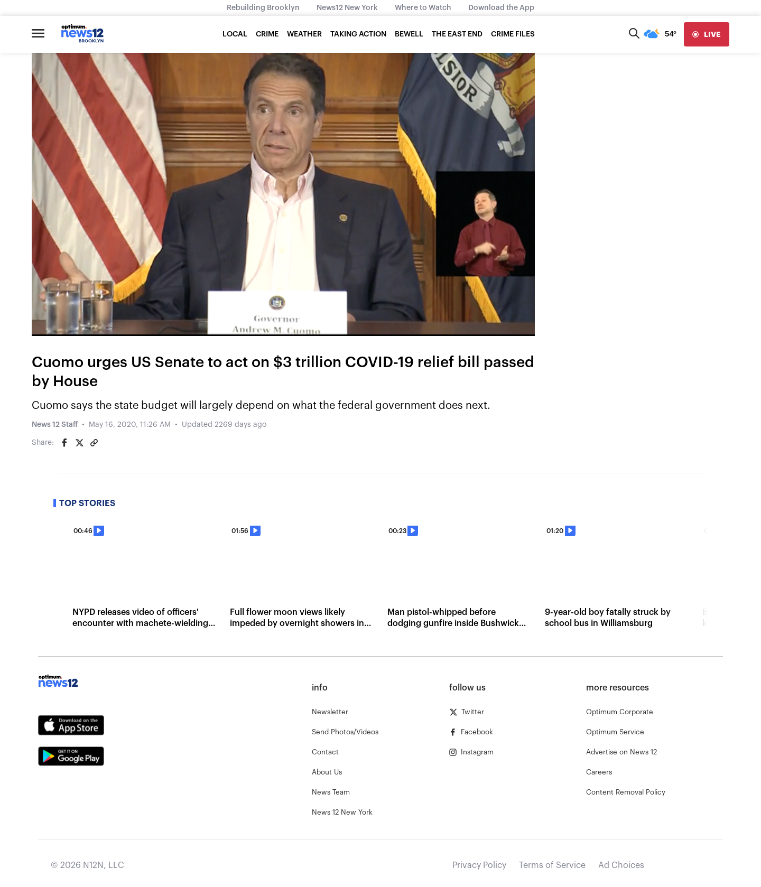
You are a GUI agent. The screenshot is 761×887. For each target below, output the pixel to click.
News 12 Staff (55, 424)
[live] (706, 34)
